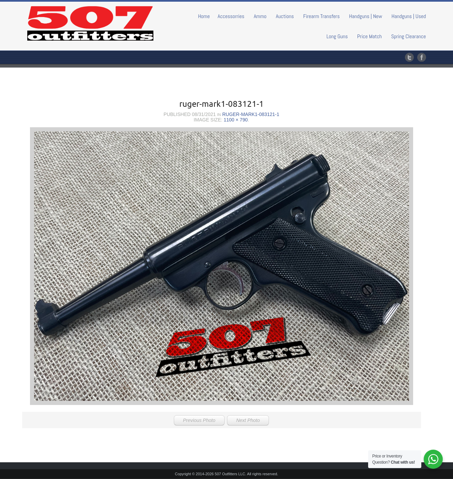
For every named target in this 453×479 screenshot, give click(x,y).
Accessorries (230, 16)
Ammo (260, 16)
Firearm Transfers (321, 16)
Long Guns (337, 36)
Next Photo (248, 420)
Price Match (369, 36)
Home (204, 16)
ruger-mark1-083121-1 (250, 114)
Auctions (285, 16)
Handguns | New (365, 16)
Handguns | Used (409, 16)
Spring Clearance (408, 36)
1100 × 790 (235, 119)
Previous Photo (199, 420)
